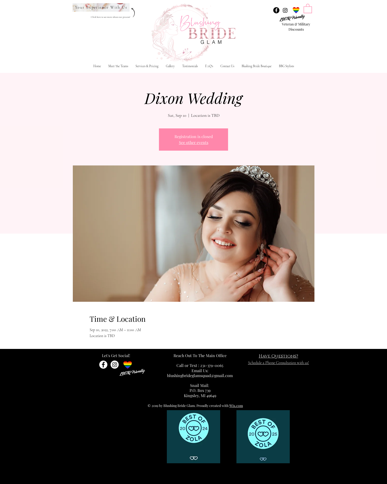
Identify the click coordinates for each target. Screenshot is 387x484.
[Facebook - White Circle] (103, 365)
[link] (308, 8)
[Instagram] (285, 10)
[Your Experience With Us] (101, 7)
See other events (193, 142)
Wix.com (236, 405)
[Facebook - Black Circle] (276, 10)
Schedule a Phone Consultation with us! (278, 362)
